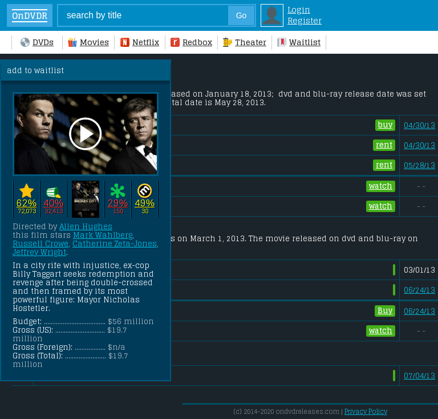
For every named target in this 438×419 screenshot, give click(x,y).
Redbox (191, 42)
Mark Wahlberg (102, 235)
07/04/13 (419, 375)
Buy (385, 311)
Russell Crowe (40, 243)
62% (26, 203)
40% (53, 203)
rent (384, 145)
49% (145, 203)
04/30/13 (419, 125)
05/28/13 (419, 165)
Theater (244, 42)
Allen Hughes (85, 226)
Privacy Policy (365, 411)
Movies (88, 42)
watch (380, 186)
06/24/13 (419, 290)
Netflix (139, 42)
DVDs (37, 42)
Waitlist (299, 42)
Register (304, 20)
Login (298, 9)
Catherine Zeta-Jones (114, 243)
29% (118, 203)
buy (385, 125)
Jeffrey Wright (39, 252)
